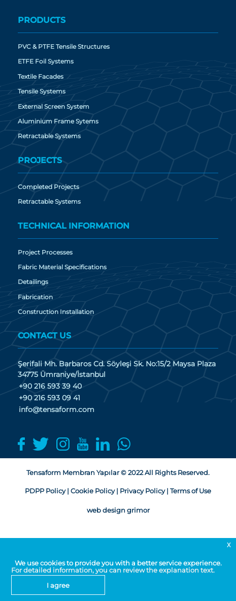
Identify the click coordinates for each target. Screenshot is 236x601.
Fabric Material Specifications (62, 267)
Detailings (33, 282)
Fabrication (35, 297)
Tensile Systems (41, 91)
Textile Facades (40, 76)
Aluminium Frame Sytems (58, 121)
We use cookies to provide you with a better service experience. (118, 563)
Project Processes (45, 252)
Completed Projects (48, 187)
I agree (58, 585)
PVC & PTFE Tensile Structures (64, 46)
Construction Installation (56, 311)
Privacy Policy (142, 491)
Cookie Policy (93, 491)
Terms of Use (190, 491)
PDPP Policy (45, 491)
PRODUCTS (41, 20)
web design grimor (118, 510)
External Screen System (53, 106)
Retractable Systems (49, 136)
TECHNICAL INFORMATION (73, 226)
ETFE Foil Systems (46, 61)
